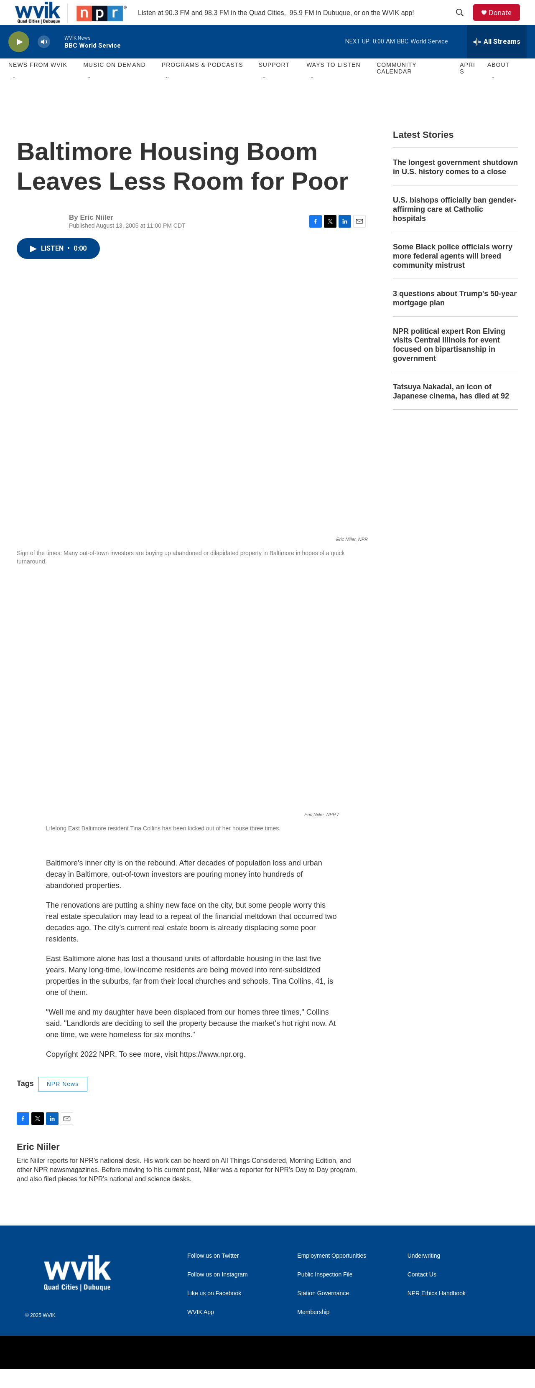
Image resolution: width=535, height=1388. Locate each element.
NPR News (63, 1102)
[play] (18, 61)
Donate (505, 22)
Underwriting (424, 1274)
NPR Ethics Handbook (437, 1312)
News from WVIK (37, 83)
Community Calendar (396, 87)
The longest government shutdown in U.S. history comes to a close (455, 186)
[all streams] (497, 60)
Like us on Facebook (214, 1312)
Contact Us (422, 1293)
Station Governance (323, 1312)
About (498, 83)
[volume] (44, 60)
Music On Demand (114, 83)
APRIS (467, 87)
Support (273, 83)
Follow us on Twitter (213, 1274)
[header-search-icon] (463, 22)
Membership (313, 1331)
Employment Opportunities (331, 1274)
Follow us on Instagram (217, 1293)
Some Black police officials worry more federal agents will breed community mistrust (452, 274)
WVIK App (200, 1331)
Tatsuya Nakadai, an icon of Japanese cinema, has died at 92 (451, 410)
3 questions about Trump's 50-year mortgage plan (455, 317)
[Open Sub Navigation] (14, 97)
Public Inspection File (324, 1293)
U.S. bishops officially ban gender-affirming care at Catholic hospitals (454, 228)
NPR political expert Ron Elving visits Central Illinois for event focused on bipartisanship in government (449, 364)
